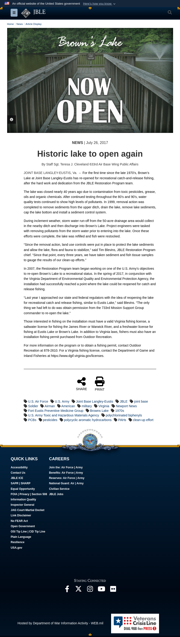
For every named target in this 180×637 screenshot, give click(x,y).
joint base (141, 401)
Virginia (103, 406)
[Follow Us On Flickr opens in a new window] (113, 590)
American (68, 406)
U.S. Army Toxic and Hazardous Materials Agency (63, 415)
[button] (99, 3)
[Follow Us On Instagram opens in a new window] (90, 590)
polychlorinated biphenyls (124, 415)
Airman (50, 406)
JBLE (123, 401)
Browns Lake (99, 411)
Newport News (126, 406)
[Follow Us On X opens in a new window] (78, 590)
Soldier (33, 406)
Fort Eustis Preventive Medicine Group (55, 411)
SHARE (81, 384)
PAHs (122, 420)
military (87, 406)
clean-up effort (143, 420)
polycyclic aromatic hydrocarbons (88, 420)
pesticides (50, 420)
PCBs (32, 420)
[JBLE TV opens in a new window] (101, 590)
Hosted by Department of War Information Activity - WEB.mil (60, 623)
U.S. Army (62, 401)
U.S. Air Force (38, 401)
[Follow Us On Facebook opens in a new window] (67, 590)
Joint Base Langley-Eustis (94, 401)
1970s (119, 411)
